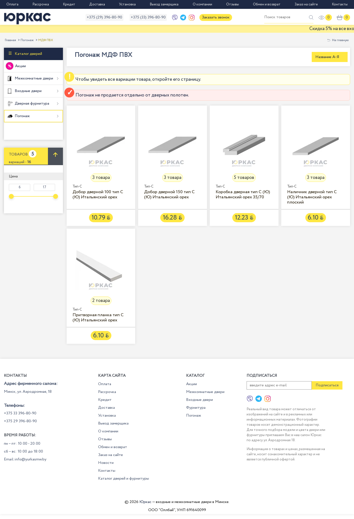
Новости (106, 463)
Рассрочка (40, 4)
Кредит (69, 4)
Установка (127, 4)
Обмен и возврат (266, 4)
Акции (20, 66)
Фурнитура (196, 407)
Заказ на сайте (306, 4)
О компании (202, 4)
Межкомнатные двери (33, 78)
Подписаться (327, 385)
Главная (10, 40)
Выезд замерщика (164, 4)
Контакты (340, 4)
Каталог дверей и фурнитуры (123, 478)
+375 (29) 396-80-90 (104, 17)
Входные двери (28, 91)
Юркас (145, 502)
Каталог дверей (28, 54)
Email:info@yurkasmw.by (25, 459)
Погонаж (27, 40)
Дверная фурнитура (31, 103)
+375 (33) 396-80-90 (148, 17)
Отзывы (232, 4)
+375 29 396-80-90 (20, 421)
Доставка (97, 4)
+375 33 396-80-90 (20, 413)
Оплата (12, 4)
